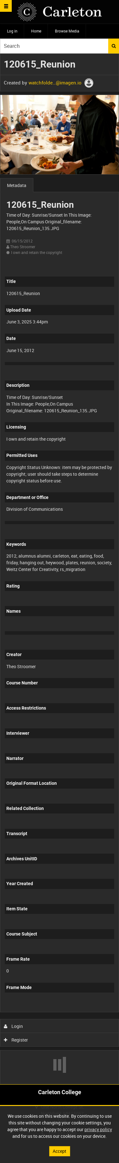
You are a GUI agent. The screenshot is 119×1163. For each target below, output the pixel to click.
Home (36, 30)
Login (13, 1026)
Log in (12, 30)
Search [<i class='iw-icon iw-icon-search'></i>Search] (114, 46)
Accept (59, 1151)
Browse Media (67, 30)
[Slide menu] (6, 6)
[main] (59, 569)
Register (16, 1040)
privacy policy (98, 1129)
